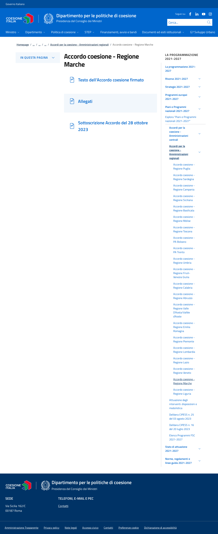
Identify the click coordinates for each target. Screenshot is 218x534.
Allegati (85, 101)
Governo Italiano (15, 4)
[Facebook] (188, 14)
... (34, 45)
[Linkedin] (195, 14)
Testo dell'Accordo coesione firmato (111, 79)
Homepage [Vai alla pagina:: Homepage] (23, 45)
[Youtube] (202, 14)
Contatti (63, 506)
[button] (183, 69)
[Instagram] (209, 14)
